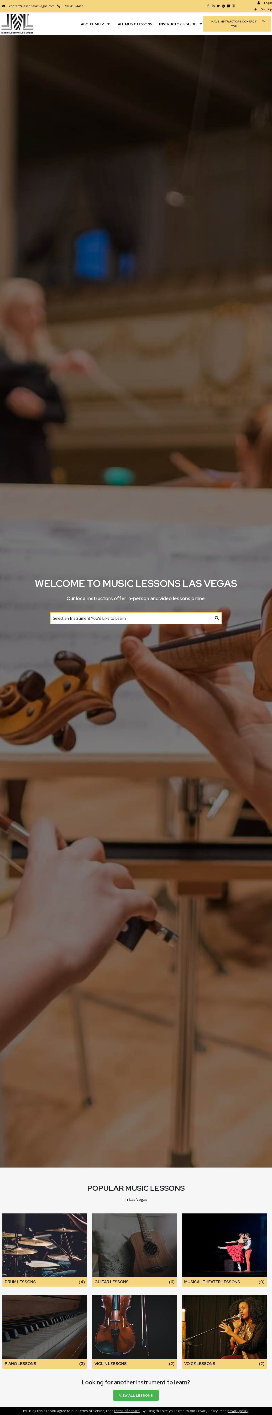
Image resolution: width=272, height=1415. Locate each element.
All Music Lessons (135, 24)
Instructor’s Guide (181, 24)
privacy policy (237, 1411)
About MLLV (96, 24)
